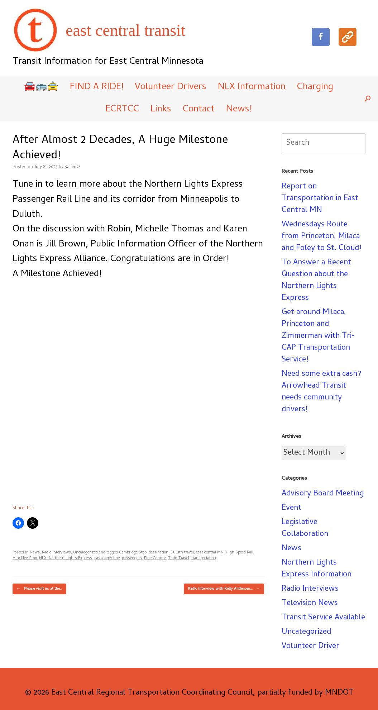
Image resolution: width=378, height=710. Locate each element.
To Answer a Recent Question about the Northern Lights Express (316, 280)
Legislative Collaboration (305, 528)
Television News (310, 603)
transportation (203, 558)
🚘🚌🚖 (41, 87)
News (35, 553)
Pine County (155, 558)
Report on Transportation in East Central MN (320, 199)
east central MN (210, 553)
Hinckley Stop (25, 558)
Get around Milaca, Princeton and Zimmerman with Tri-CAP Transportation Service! (318, 336)
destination (158, 553)
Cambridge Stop (133, 553)
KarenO (72, 167)
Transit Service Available (323, 617)
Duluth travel (182, 553)
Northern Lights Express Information (316, 569)
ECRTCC (122, 109)
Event (291, 508)
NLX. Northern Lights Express (65, 558)
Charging (315, 87)
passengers (132, 558)
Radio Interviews (56, 553)
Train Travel (178, 558)
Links (160, 109)
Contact (199, 109)
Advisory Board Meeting (323, 494)
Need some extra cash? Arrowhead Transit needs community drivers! (322, 392)
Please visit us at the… (39, 589)
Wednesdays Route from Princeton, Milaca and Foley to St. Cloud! (321, 237)
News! (239, 109)
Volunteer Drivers (170, 87)
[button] (367, 98)
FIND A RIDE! (96, 87)
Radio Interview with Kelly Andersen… (224, 589)
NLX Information (252, 87)
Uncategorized (85, 553)
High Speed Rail (239, 553)
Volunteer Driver (310, 646)
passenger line (107, 558)
